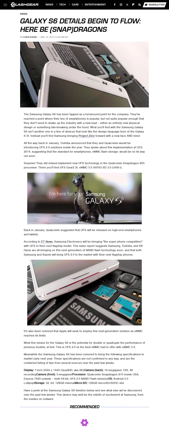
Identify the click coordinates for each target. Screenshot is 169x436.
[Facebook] (114, 4)
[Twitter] (127, 4)
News (49, 4)
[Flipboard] (133, 4)
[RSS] (139, 4)
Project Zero (87, 136)
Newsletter (154, 4)
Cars (75, 4)
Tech (62, 4)
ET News (47, 241)
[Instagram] (121, 4)
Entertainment (95, 4)
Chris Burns (30, 37)
